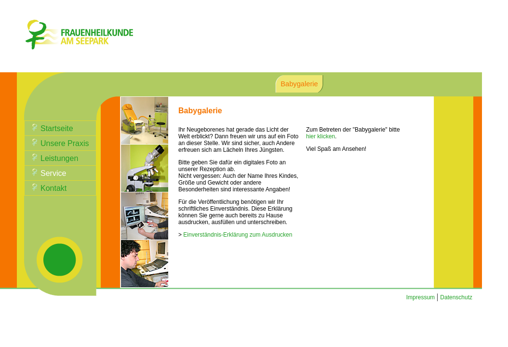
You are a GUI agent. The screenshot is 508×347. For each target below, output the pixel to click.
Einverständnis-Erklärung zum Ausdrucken (237, 234)
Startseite (56, 128)
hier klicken (320, 136)
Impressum (420, 297)
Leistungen (59, 158)
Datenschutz (456, 297)
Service (53, 173)
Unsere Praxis (64, 143)
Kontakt (53, 188)
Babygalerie (299, 84)
